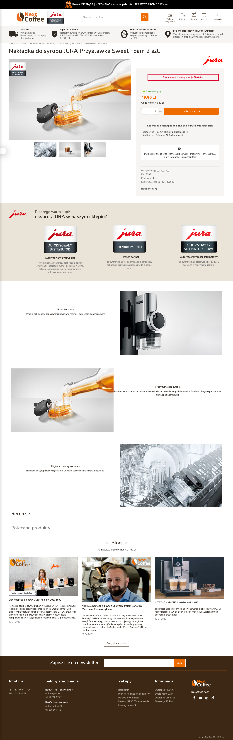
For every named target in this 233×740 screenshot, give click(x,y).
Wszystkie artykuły (116, 643)
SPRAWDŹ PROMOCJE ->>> (151, 4)
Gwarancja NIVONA (164, 689)
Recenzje (20, 514)
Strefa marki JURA (164, 693)
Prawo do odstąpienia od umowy (134, 693)
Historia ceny (149, 188)
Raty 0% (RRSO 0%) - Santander (134, 701)
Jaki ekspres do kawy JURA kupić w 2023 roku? (36, 599)
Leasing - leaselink (127, 705)
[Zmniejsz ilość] (155, 111)
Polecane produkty (31, 528)
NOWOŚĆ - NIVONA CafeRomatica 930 (176, 602)
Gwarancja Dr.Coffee (165, 697)
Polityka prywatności (128, 697)
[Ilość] (149, 111)
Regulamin (123, 689)
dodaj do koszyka (191, 111)
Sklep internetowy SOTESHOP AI (211, 737)
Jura (155, 178)
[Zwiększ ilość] (144, 111)
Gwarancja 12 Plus (164, 701)
